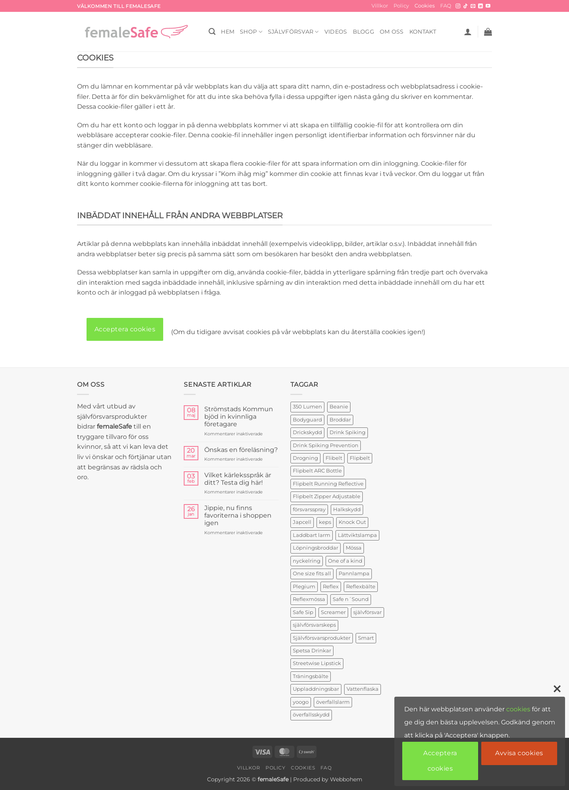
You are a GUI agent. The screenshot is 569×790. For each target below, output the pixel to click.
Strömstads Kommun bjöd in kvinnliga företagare (238, 416)
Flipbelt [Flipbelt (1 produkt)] (360, 458)
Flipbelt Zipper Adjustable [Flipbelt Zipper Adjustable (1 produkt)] (326, 496)
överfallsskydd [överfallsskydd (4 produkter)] (311, 715)
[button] (468, 31)
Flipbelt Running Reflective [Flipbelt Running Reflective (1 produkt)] (328, 484)
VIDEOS (335, 31)
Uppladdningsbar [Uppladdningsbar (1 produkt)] (316, 689)
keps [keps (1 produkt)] (325, 522)
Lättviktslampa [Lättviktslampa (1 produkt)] (357, 535)
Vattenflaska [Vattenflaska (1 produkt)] (363, 689)
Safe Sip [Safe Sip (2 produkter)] (303, 612)
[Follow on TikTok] (465, 6)
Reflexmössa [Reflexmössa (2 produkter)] (309, 599)
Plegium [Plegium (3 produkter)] (304, 587)
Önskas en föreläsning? (241, 450)
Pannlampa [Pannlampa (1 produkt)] (354, 573)
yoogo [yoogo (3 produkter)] (301, 702)
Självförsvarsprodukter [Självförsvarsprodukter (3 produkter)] (321, 638)
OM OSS (392, 31)
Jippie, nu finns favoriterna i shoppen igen (237, 515)
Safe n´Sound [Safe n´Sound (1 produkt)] (351, 599)
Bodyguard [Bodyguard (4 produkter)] (307, 420)
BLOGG (363, 31)
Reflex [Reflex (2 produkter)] (331, 587)
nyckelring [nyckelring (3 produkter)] (306, 561)
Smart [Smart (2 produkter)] (366, 638)
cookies (518, 709)
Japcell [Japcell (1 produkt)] (302, 522)
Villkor (379, 6)
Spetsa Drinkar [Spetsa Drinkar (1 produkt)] (312, 651)
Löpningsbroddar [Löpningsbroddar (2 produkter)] (315, 548)
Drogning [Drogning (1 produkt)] (305, 458)
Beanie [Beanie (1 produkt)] (339, 407)
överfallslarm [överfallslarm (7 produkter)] (333, 702)
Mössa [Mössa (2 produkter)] (354, 548)
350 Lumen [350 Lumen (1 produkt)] (307, 407)
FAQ (445, 6)
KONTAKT (423, 31)
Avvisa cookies (519, 753)
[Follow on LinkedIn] (480, 6)
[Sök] (212, 32)
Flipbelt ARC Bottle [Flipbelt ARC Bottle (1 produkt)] (317, 471)
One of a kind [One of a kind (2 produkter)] (345, 561)
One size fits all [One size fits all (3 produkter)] (312, 573)
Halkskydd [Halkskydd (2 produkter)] (347, 509)
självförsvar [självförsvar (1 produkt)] (367, 612)
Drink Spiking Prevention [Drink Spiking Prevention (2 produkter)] (325, 445)
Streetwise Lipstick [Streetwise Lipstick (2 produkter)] (317, 663)
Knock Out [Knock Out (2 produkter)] (352, 522)
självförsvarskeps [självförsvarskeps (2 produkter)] (314, 625)
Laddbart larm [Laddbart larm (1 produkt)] (311, 535)
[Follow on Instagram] (458, 6)
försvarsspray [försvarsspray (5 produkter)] (309, 509)
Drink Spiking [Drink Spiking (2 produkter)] (348, 432)
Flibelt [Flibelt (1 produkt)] (334, 458)
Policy (401, 6)
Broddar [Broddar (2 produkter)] (340, 420)
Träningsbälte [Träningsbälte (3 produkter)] (310, 676)
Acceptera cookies (124, 329)
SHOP (251, 32)
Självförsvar (293, 32)
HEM (227, 31)
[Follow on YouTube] (488, 6)
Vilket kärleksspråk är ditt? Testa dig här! (237, 478)
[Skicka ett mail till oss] (473, 6)
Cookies (425, 6)
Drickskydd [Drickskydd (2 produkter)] (307, 432)
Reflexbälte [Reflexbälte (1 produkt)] (360, 587)
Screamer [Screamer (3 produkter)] (333, 612)
